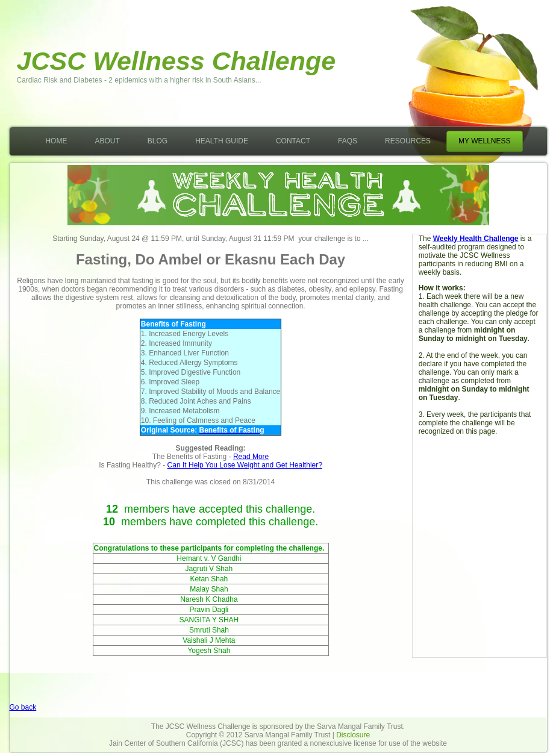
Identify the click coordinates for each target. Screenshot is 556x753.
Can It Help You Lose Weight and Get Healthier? (244, 465)
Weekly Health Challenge (476, 238)
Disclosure (353, 735)
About (107, 141)
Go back (23, 707)
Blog (157, 141)
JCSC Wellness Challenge (176, 60)
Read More (251, 456)
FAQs (347, 141)
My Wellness (484, 141)
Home (56, 141)
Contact (293, 141)
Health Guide (221, 141)
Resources (408, 141)
